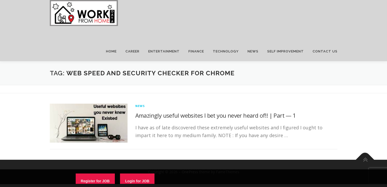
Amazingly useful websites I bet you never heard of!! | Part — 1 (215, 115)
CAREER (132, 51)
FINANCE (196, 51)
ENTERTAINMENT (164, 51)
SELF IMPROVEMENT (285, 51)
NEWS (253, 51)
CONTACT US (325, 51)
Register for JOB (95, 181)
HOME (111, 51)
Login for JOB (137, 181)
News (140, 106)
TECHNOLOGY (226, 51)
